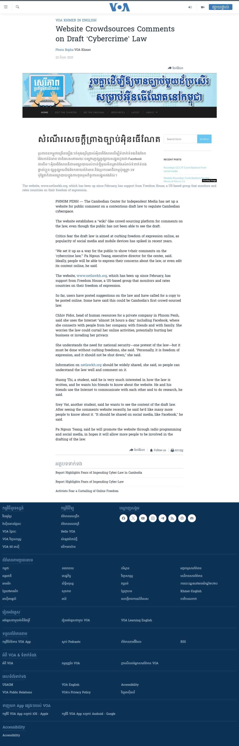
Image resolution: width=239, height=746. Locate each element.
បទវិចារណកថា (188, 599)
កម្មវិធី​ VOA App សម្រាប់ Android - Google (88, 714)
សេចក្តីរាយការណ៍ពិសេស (135, 599)
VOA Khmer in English (76, 20)
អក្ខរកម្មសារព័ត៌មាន (190, 568)
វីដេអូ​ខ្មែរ (7, 516)
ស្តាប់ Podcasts (71, 642)
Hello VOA (68, 532)
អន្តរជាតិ (7, 576)
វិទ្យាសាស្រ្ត (127, 576)
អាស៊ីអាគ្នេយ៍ (9, 599)
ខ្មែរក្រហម (126, 591)
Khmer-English (190, 591)
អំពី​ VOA (7, 663)
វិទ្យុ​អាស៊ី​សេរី (128, 692)
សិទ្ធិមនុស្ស (68, 584)
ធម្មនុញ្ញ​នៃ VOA (71, 663)
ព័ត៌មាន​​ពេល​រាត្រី (70, 524)
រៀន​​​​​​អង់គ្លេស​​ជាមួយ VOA (76, 620)
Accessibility (130, 685)
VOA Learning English (136, 620)
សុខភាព (66, 591)
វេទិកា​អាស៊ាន (68, 547)
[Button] (175, 68)
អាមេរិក (6, 584)
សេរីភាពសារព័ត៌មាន (191, 576)
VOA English (70, 685)
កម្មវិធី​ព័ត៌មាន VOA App (16, 642)
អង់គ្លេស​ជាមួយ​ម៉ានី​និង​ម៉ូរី (16, 620)
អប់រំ (64, 599)
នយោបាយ (68, 568)
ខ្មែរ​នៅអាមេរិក (10, 591)
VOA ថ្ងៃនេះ (9, 532)
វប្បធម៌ (124, 584)
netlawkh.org (91, 365)
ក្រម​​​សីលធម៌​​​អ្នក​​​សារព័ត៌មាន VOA (140, 663)
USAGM (7, 685)
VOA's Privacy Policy (76, 692)
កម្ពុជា (5, 568)
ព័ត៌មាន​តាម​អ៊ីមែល (131, 642)
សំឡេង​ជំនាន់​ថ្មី (69, 539)
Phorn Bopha (65, 50)
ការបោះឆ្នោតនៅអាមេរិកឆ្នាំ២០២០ (199, 584)
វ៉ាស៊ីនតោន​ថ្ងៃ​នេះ (11, 524)
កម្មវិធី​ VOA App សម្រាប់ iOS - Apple (25, 714)
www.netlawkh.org (92, 276)
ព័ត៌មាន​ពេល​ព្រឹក (70, 516)
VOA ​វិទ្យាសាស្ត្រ (11, 539)
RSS (183, 642)
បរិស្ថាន (125, 568)
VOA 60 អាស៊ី (10, 547)
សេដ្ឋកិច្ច (66, 576)
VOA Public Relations (17, 692)
